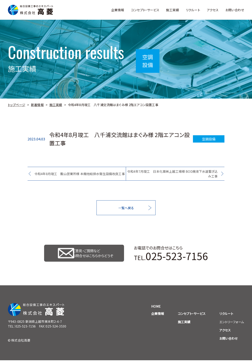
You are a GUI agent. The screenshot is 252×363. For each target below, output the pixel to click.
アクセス (213, 9)
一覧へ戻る (126, 207)
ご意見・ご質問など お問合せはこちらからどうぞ (94, 254)
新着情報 (37, 105)
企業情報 (117, 9)
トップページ (16, 105)
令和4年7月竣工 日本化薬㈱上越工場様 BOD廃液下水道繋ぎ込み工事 (172, 173)
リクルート (193, 9)
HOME (155, 309)
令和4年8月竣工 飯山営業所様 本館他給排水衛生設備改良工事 (79, 173)
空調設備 (209, 138)
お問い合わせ (234, 9)
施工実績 (172, 9)
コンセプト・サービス (145, 9)
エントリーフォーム (231, 324)
